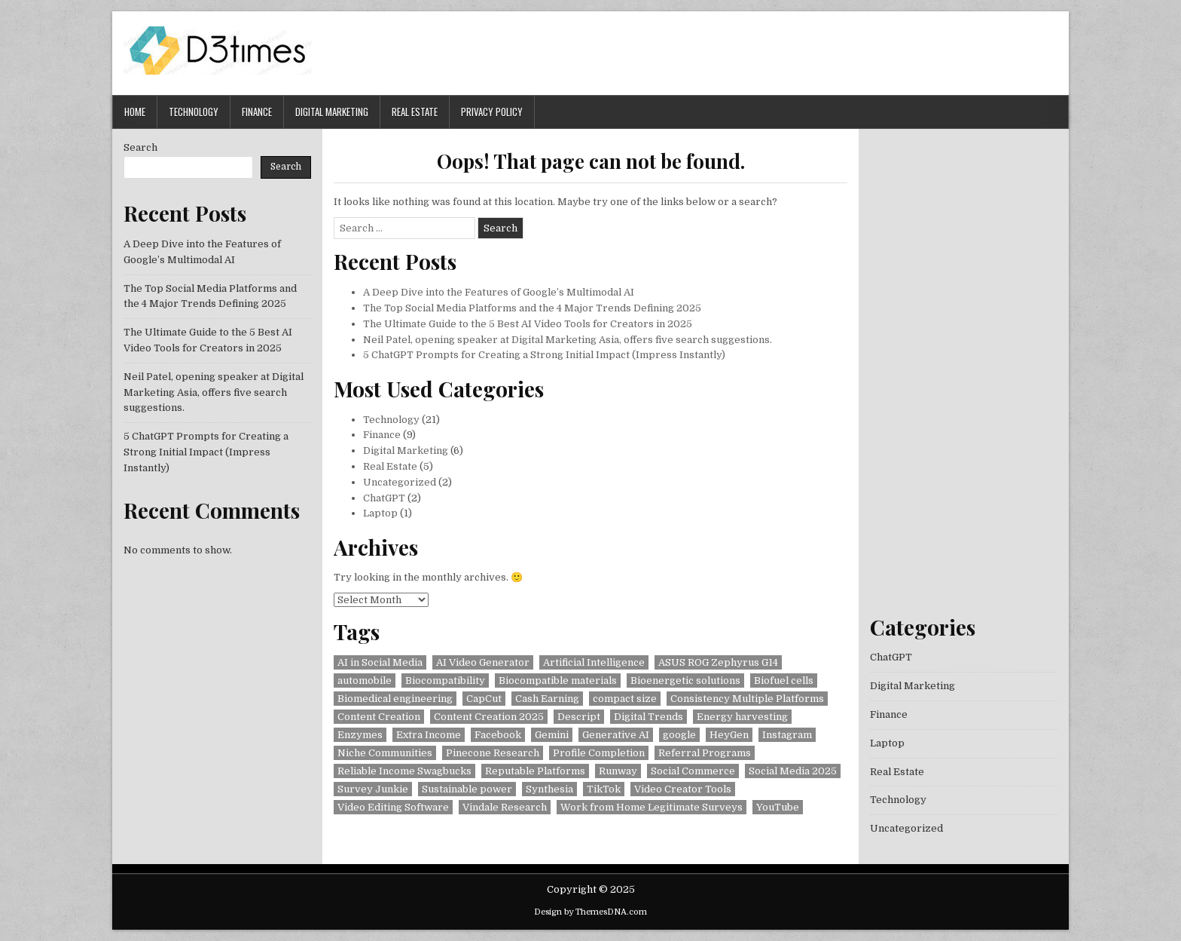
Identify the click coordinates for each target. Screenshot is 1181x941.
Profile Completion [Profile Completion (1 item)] (599, 753)
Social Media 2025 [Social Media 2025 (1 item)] (793, 771)
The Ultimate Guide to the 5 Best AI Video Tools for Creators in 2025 (527, 324)
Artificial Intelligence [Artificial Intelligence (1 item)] (594, 662)
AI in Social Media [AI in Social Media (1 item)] (380, 662)
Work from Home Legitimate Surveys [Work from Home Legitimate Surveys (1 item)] (651, 807)
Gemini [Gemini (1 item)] (552, 734)
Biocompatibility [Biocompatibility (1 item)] (445, 680)
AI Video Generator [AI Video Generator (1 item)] (482, 662)
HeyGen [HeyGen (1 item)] (729, 734)
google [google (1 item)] (679, 734)
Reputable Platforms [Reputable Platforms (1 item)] (535, 771)
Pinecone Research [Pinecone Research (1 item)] (492, 753)
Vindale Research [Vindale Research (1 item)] (504, 807)
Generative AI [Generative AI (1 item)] (615, 734)
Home (134, 111)
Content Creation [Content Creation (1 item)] (378, 716)
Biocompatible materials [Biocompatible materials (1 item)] (558, 680)
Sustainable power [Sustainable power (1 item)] (467, 789)
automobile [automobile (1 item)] (364, 680)
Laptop (380, 513)
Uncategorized (399, 482)
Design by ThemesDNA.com (590, 912)
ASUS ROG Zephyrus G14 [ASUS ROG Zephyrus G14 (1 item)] (718, 662)
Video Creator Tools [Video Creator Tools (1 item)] (682, 789)
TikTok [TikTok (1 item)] (604, 789)
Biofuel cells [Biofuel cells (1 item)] (783, 680)
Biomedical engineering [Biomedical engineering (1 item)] (395, 698)
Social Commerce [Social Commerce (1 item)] (693, 771)
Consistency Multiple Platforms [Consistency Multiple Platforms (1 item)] (747, 698)
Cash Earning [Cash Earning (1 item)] (547, 698)
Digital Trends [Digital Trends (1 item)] (648, 716)
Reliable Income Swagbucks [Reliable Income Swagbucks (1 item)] (404, 771)
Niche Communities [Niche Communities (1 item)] (384, 753)
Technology (193, 111)
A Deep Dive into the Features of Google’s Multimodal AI (498, 292)
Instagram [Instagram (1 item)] (787, 734)
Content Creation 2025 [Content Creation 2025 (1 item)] (489, 716)
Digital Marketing (331, 111)
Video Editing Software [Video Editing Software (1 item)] (393, 807)
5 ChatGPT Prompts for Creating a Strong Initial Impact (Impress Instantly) (544, 354)
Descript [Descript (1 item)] (578, 716)
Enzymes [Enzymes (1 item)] (360, 734)
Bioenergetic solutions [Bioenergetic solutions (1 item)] (685, 680)
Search (140, 147)
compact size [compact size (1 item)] (625, 698)
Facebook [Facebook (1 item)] (498, 734)
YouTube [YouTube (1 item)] (777, 807)
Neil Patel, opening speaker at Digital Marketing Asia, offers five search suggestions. (567, 339)
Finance (257, 111)
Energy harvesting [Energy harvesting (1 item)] (742, 716)
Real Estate (415, 111)
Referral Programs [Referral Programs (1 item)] (704, 753)
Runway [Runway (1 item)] (618, 771)
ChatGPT (384, 498)
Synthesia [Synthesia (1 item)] (549, 789)
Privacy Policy (492, 111)
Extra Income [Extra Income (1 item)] (428, 734)
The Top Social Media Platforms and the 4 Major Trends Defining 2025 (532, 308)
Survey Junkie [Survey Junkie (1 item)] (372, 789)
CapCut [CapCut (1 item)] (484, 698)
